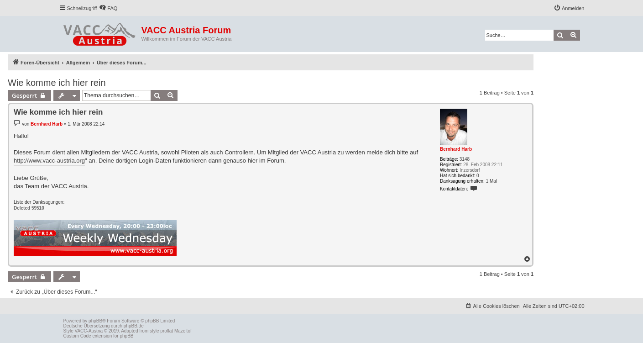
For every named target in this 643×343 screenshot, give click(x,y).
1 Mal (491, 181)
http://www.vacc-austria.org (49, 160)
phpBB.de (134, 325)
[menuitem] (108, 8)
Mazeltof (183, 330)
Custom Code (77, 335)
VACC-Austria (89, 330)
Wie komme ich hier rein (57, 83)
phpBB (95, 320)
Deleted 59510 (29, 208)
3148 (465, 159)
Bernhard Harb (456, 149)
